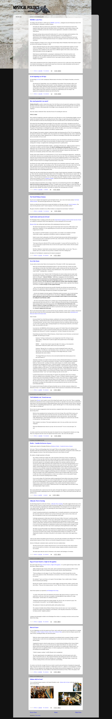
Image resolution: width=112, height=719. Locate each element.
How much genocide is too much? (39, 101)
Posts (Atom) (37, 715)
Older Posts (78, 712)
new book (38, 79)
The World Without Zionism (38, 197)
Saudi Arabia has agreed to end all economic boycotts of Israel (68, 219)
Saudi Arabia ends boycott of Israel (39, 217)
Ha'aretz (38, 400)
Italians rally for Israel (36, 679)
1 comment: (46, 189)
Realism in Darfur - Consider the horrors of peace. (62, 446)
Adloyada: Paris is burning (37, 501)
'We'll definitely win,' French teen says (40, 397)
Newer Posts (33, 712)
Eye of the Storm (34, 261)
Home (56, 712)
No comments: (46, 70)
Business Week (33, 224)
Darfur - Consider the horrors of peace (40, 443)
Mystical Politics (26, 7)
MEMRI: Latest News (36, 19)
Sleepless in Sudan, (49, 178)
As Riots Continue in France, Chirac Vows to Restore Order (49, 631)
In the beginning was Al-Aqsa (38, 76)
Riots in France (34, 627)
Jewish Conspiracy (73, 204)
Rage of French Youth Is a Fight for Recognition (43, 561)
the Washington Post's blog (52, 590)
